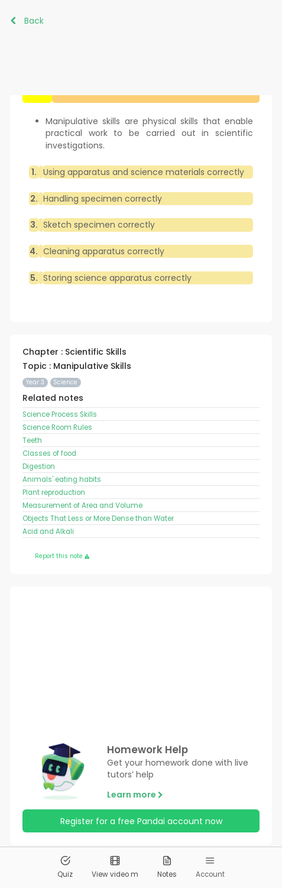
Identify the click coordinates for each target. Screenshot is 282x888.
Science (65, 382)
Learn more (135, 795)
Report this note (62, 556)
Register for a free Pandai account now (141, 821)
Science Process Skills (60, 414)
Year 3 (35, 382)
